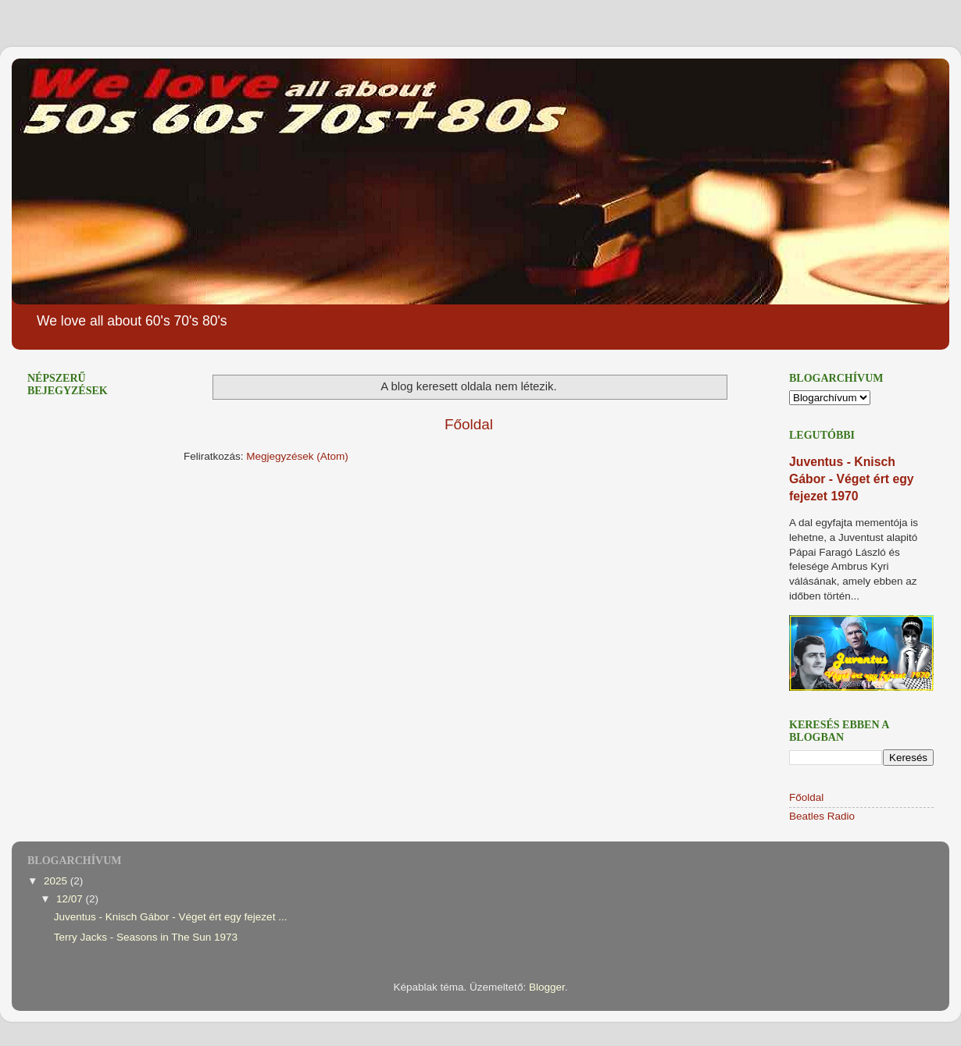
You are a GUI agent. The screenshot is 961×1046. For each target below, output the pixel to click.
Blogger (547, 987)
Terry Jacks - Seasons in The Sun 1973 (146, 937)
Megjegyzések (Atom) (297, 456)
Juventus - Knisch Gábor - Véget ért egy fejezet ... (171, 917)
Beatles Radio (822, 816)
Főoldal (469, 424)
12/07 (71, 899)
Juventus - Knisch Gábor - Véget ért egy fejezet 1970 (851, 479)
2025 (57, 881)
